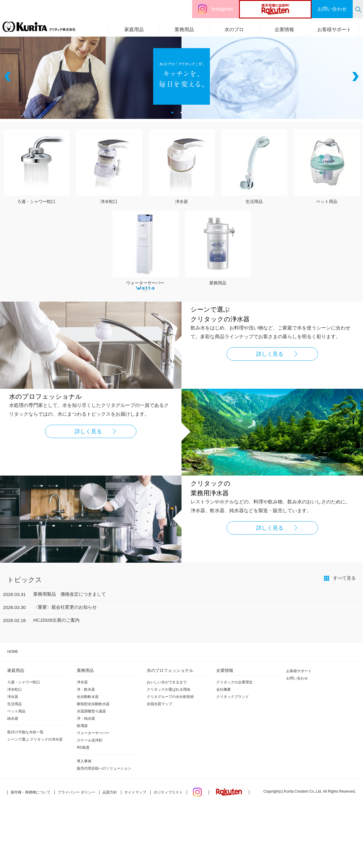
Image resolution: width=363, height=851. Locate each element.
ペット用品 (16, 711)
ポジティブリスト (168, 792)
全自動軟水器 (88, 697)
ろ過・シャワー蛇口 (23, 682)
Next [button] (354, 76)
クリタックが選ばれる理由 (168, 689)
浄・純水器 (86, 718)
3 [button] (191, 113)
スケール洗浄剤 (89, 740)
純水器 (12, 718)
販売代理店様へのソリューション (104, 768)
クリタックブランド (232, 697)
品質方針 (110, 792)
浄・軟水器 (86, 689)
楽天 (287, 9)
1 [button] (172, 113)
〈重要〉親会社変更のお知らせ (65, 607)
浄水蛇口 (14, 689)
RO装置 (83, 747)
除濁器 (82, 726)
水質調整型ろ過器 (91, 711)
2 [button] (181, 113)
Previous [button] (8, 76)
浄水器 (12, 697)
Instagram (222, 8)
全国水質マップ (159, 704)
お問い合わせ (297, 678)
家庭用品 (134, 29)
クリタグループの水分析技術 (170, 697)
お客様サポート (334, 29)
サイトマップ (135, 792)
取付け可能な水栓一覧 (25, 732)
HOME (12, 652)
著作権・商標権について (31, 792)
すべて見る (344, 578)
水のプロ (234, 29)
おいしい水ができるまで (167, 682)
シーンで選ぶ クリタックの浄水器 (35, 739)
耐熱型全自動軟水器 (93, 704)
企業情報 (284, 29)
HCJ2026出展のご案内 (56, 620)
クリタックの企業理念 (234, 682)
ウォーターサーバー (145, 282)
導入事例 (84, 761)
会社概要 (223, 689)
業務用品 (184, 29)
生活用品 (14, 704)
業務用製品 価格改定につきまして (69, 594)
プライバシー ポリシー (76, 792)
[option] (181, 76)
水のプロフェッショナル (170, 670)
